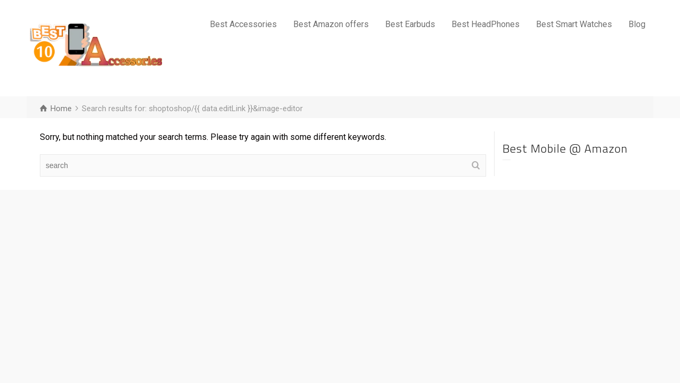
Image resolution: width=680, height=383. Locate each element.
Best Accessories (243, 24)
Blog (636, 24)
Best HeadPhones (486, 24)
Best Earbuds (410, 24)
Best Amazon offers (331, 24)
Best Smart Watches (574, 24)
